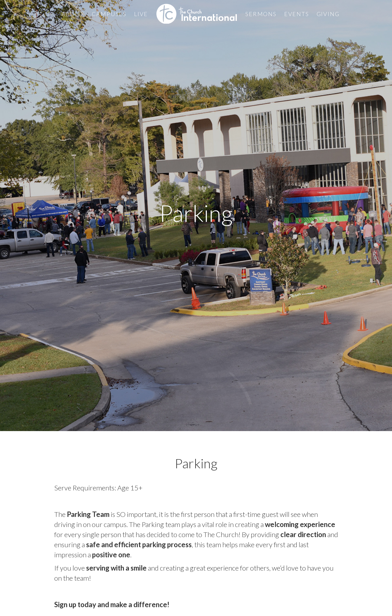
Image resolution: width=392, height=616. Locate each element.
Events (296, 13)
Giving (328, 13)
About (72, 13)
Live (141, 13)
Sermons (261, 13)
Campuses (109, 13)
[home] (197, 14)
